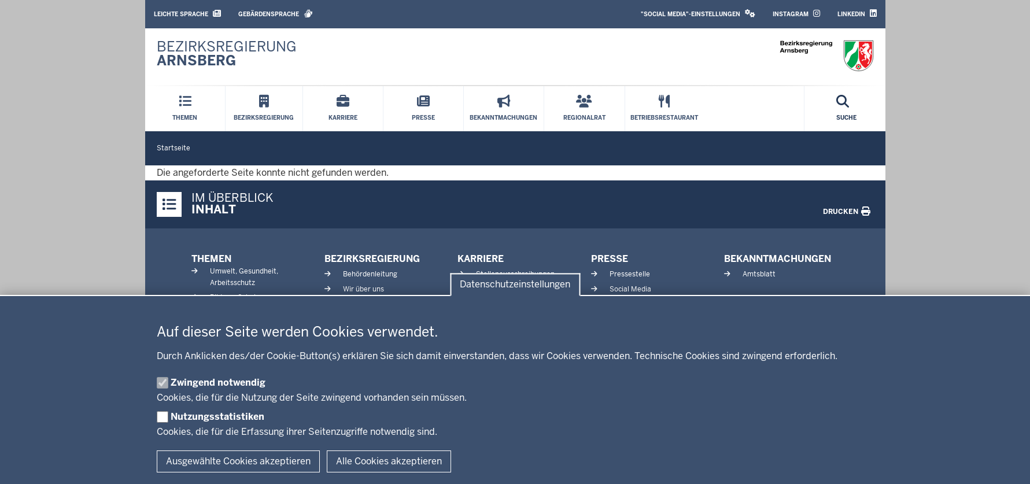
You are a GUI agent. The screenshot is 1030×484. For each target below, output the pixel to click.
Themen (211, 259)
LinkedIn (857, 13)
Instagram (796, 13)
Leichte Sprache (187, 13)
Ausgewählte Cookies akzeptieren (238, 461)
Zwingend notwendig (218, 382)
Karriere (480, 259)
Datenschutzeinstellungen (515, 285)
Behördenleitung (370, 274)
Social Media (630, 289)
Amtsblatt (759, 274)
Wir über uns (363, 289)
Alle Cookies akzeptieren (389, 461)
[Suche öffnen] (846, 108)
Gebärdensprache (275, 13)
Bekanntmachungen (777, 259)
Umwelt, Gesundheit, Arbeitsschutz (244, 277)
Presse (609, 259)
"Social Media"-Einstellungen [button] (698, 13)
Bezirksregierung (372, 259)
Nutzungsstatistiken (217, 417)
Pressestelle (630, 274)
